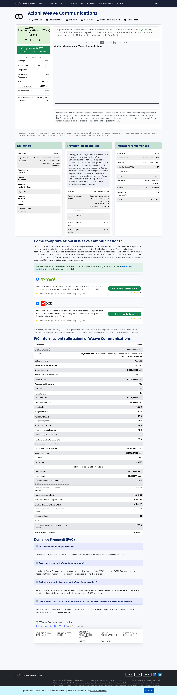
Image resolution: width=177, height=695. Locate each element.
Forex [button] (119, 3)
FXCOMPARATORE (25, 3)
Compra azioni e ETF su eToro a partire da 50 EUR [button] (33, 50)
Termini (129, 675)
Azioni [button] (41, 3)
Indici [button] (63, 3)
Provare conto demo (124, 314)
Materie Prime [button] (105, 3)
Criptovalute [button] (76, 3)
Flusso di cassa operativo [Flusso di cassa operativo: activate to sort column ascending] (130, 634)
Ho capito (149, 691)
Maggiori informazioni (98, 691)
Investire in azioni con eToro (124, 288)
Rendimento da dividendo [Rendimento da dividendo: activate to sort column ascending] (43, 634)
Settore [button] (53, 3)
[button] (157, 3)
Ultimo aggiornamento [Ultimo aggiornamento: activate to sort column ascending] (109, 634)
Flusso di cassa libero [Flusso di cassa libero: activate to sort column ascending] (64, 634)
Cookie (138, 675)
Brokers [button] (90, 3)
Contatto (147, 675)
